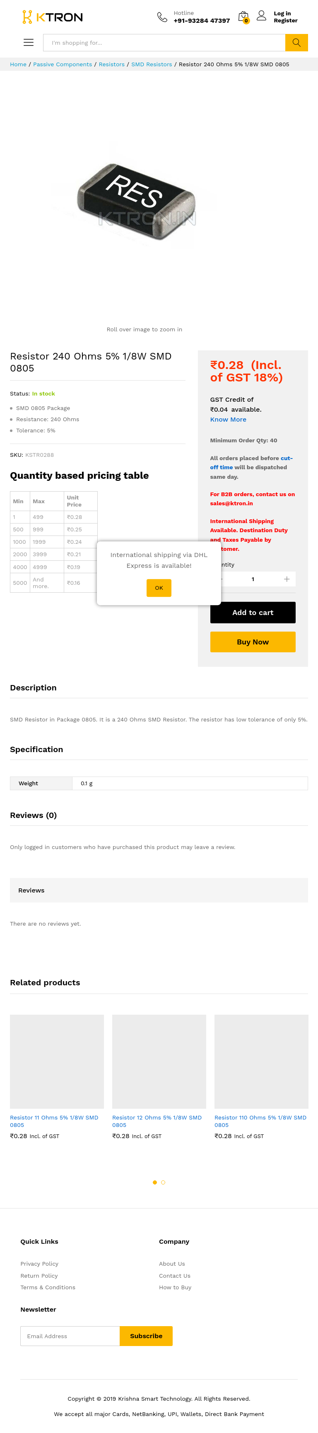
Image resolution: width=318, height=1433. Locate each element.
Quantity (222, 564)
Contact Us (174, 1275)
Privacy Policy (39, 1263)
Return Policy (39, 1275)
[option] (57, 1081)
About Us (172, 1263)
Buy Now (253, 641)
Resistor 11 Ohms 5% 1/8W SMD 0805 (54, 1121)
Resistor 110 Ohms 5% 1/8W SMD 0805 (260, 1121)
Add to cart (252, 612)
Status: (20, 393)
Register (286, 20)
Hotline (183, 13)
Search (296, 42)
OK (159, 587)
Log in (274, 13)
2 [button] (163, 1182)
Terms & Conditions (47, 1287)
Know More (228, 419)
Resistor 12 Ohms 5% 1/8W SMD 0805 (157, 1121)
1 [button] (155, 1182)
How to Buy (175, 1287)
